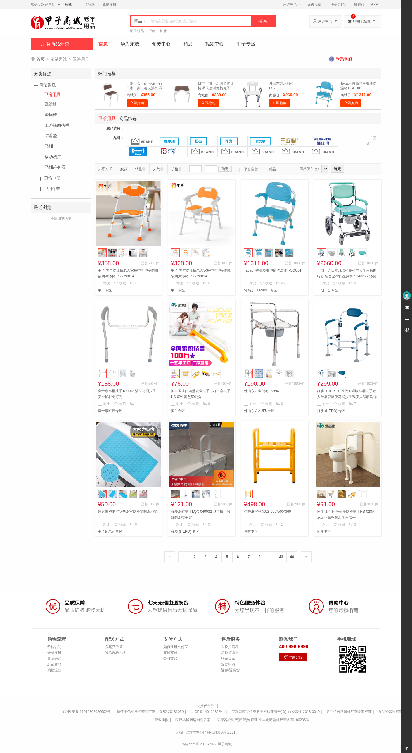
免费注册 (109, 4)
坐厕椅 (51, 114)
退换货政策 (230, 653)
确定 (224, 169)
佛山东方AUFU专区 (259, 411)
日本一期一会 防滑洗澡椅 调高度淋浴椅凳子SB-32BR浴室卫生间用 (216, 88)
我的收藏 (315, 4)
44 (292, 557)
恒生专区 (178, 411)
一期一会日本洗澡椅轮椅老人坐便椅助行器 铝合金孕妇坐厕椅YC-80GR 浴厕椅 (347, 276)
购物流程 (54, 670)
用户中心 (291, 4)
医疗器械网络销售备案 (192, 720)
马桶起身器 (55, 167)
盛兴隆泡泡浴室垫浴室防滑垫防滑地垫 (127, 512)
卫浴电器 (52, 178)
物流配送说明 (115, 653)
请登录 (89, 4)
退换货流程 (230, 647)
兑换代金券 (205, 706)
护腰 (151, 31)
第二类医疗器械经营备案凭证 (349, 712)
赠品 (270, 169)
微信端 (359, 4)
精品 (188, 43)
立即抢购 (137, 103)
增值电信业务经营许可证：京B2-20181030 (150, 712)
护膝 (163, 31)
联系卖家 (228, 658)
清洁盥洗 (59, 59)
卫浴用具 (52, 94)
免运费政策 (114, 647)
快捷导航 (339, 4)
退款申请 (228, 664)
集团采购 (54, 658)
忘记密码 (54, 664)
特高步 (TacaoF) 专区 (260, 290)
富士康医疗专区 (110, 411)
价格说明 (54, 647)
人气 (156, 169)
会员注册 (54, 653)
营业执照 (162, 720)
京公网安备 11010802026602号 (85, 712)
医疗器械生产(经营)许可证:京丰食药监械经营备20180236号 (263, 720)
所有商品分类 (55, 43)
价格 (174, 169)
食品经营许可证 (390, 712)
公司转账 (170, 658)
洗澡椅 (51, 104)
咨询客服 (293, 657)
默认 (123, 169)
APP (374, 4)
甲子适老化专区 (110, 531)
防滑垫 (51, 135)
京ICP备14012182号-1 (207, 712)
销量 (138, 169)
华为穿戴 (129, 43)
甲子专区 (246, 43)
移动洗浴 (53, 156)
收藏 (120, 283)
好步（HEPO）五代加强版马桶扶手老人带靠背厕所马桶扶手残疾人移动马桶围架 (347, 397)
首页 (103, 43)
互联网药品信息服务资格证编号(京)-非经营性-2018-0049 (276, 712)
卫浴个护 (52, 188)
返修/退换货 (230, 670)
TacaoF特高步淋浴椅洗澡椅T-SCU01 (273, 270)
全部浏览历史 (61, 219)
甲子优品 (137, 31)
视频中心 (214, 43)
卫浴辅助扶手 (57, 125)
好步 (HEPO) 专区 (331, 411)
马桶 (49, 146)
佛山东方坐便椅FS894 (261, 391)
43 (281, 557)
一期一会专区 (327, 290)
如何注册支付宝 (175, 647)
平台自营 (248, 169)
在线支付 (170, 653)
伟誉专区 (251, 531)
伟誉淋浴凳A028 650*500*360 (267, 512)
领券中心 (161, 43)
